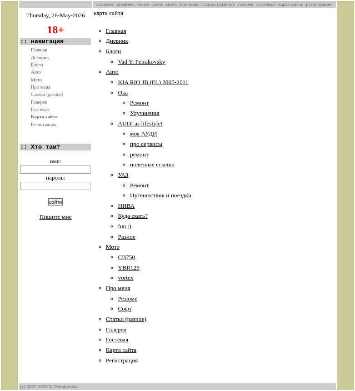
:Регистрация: (319, 4)
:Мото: (171, 4)
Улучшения (145, 113)
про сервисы (146, 143)
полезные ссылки (152, 164)
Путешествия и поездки (160, 195)
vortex (125, 277)
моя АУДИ (143, 133)
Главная (39, 49)
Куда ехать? (132, 215)
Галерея (39, 102)
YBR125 (128, 267)
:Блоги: (143, 4)
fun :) (124, 226)
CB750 (126, 257)
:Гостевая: (266, 4)
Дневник (40, 57)
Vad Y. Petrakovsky (141, 61)
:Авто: (157, 4)
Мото (36, 79)
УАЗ (123, 174)
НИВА (126, 205)
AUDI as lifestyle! (140, 123)
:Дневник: (125, 4)
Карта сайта (44, 116)
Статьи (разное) (47, 94)
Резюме (127, 298)
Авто (36, 72)
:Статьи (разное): (218, 4)
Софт (124, 308)
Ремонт (139, 102)
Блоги (37, 64)
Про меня (40, 87)
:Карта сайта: (290, 4)
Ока (123, 92)
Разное (126, 236)
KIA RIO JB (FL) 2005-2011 (153, 82)
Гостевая (40, 109)
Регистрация (43, 124)
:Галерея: (245, 4)
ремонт (139, 154)
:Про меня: (189, 4)
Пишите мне (56, 216)
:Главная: (105, 4)
